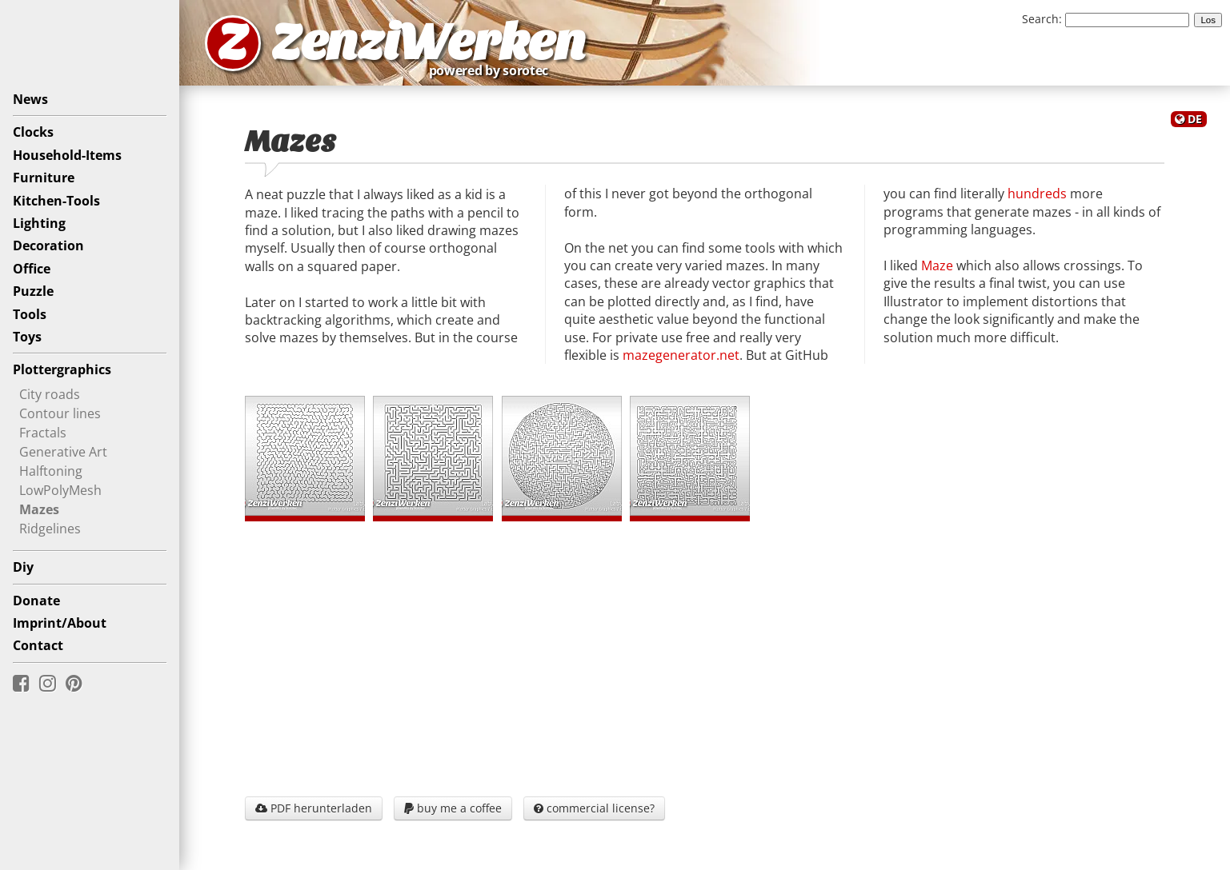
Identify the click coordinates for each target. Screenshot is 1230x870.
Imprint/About (59, 623)
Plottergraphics (62, 369)
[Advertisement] (704, 655)
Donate (36, 600)
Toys (27, 336)
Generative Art (63, 451)
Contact (38, 645)
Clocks (33, 132)
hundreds (1037, 193)
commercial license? (594, 808)
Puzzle (33, 291)
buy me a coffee (453, 808)
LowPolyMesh (60, 489)
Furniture (43, 177)
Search (1040, 18)
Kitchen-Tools (56, 201)
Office (31, 268)
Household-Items (67, 155)
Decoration (48, 245)
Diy (23, 567)
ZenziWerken (428, 43)
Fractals (42, 432)
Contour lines (60, 412)
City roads (49, 393)
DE (1195, 118)
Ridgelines (50, 528)
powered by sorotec (493, 70)
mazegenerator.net (681, 355)
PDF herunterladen (313, 808)
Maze (937, 265)
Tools (29, 314)
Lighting (39, 223)
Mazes (39, 508)
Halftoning (50, 470)
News (30, 99)
